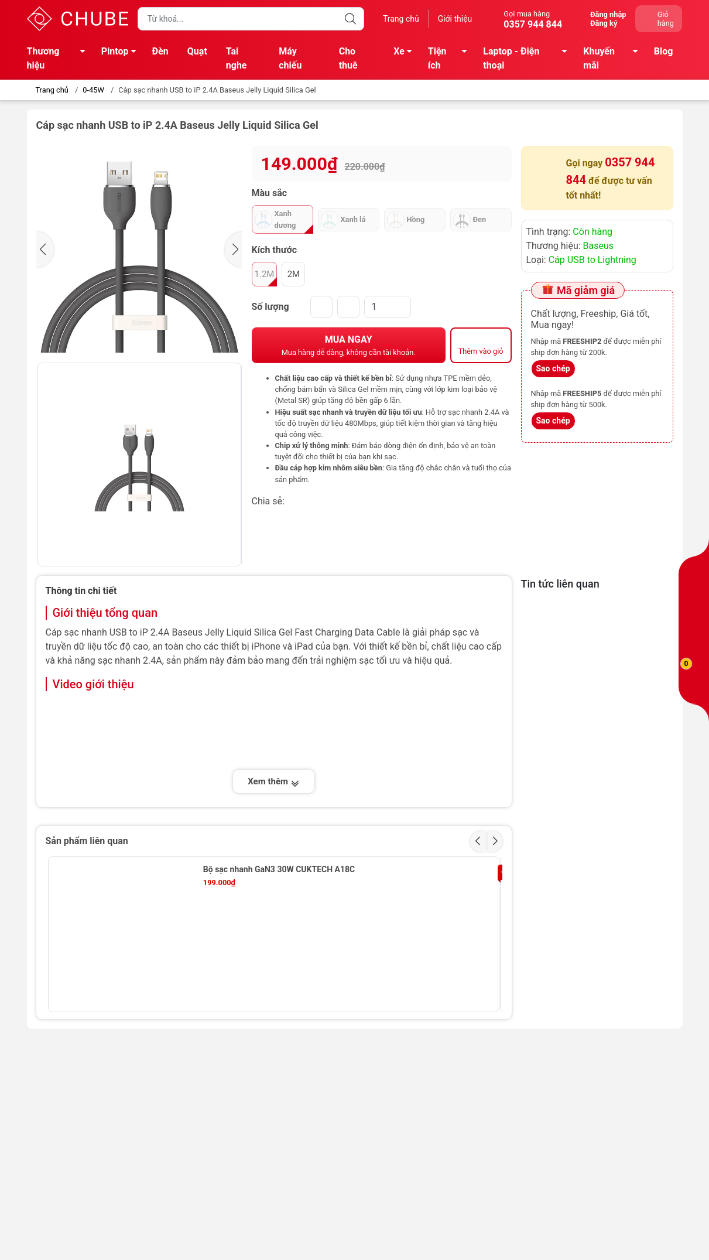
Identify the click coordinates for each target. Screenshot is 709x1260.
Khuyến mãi (614, 58)
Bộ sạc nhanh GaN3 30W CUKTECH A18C (279, 869)
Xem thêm (273, 781)
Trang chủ (401, 18)
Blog (663, 51)
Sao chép (553, 368)
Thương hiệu (59, 58)
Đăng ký (603, 23)
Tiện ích (451, 58)
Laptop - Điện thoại (528, 58)
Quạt (197, 51)
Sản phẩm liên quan (87, 840)
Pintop (122, 53)
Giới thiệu (455, 18)
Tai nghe (236, 58)
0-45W (93, 90)
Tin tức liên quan (560, 584)
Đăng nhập (608, 14)
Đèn (160, 51)
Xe (406, 53)
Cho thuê (348, 58)
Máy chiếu (290, 58)
